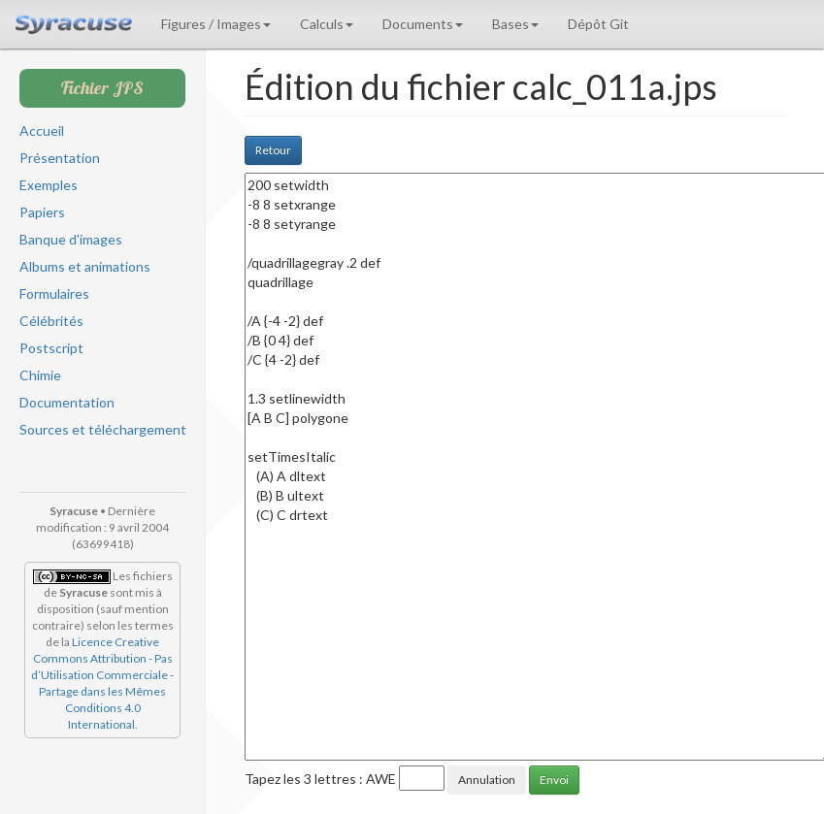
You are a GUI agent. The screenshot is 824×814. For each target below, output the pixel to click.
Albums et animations (84, 266)
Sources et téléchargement (102, 429)
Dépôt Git (598, 24)
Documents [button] (422, 24)
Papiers (42, 212)
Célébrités (51, 320)
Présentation (59, 157)
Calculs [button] (326, 24)
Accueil (41, 130)
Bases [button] (515, 24)
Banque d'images (70, 239)
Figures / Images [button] (216, 24)
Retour (273, 150)
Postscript (51, 348)
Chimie (40, 375)
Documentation (67, 402)
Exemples (48, 185)
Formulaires (54, 293)
